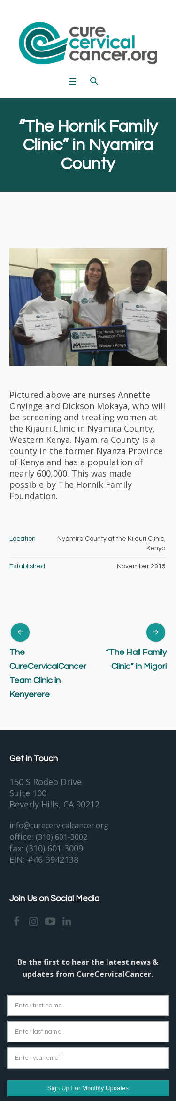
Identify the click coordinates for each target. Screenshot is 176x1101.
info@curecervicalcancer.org (58, 825)
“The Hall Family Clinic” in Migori (136, 659)
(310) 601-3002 (61, 837)
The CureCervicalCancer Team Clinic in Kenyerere (47, 673)
